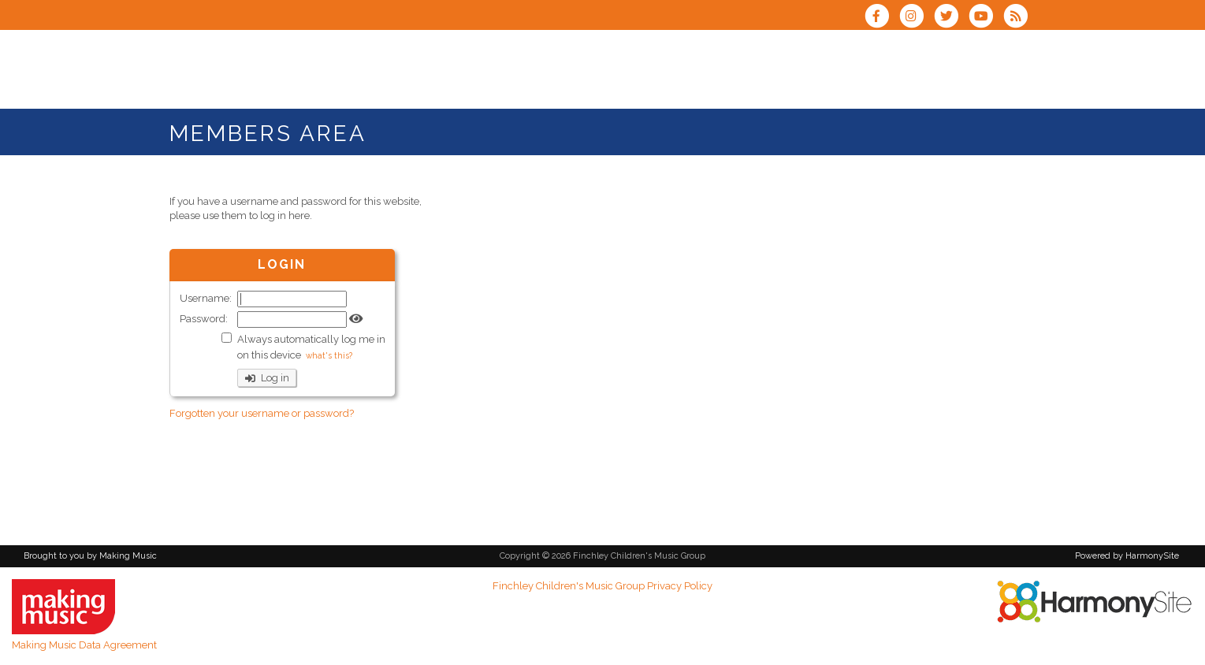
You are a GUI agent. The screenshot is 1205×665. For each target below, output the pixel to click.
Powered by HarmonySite (1127, 556)
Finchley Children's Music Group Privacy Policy (602, 586)
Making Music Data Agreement (84, 645)
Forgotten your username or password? (261, 413)
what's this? (329, 355)
